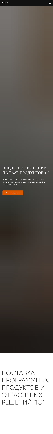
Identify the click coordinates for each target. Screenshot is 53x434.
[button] (12, 192)
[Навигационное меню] (50, 3)
